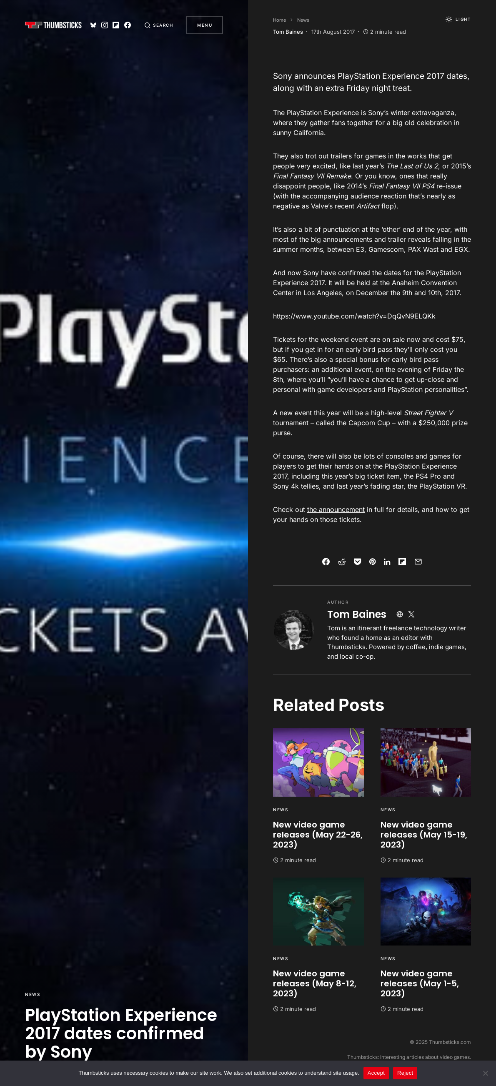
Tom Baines (356, 614)
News (32, 994)
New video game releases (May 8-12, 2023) (314, 983)
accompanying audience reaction (354, 196)
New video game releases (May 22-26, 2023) (318, 834)
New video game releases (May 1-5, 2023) (420, 983)
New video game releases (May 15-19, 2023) (424, 834)
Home (279, 20)
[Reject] (485, 1073)
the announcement (336, 509)
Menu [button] (204, 25)
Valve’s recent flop (352, 206)
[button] (158, 25)
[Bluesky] (93, 25)
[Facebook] (127, 25)
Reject (405, 1073)
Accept (376, 1073)
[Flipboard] (116, 25)
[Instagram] (104, 25)
